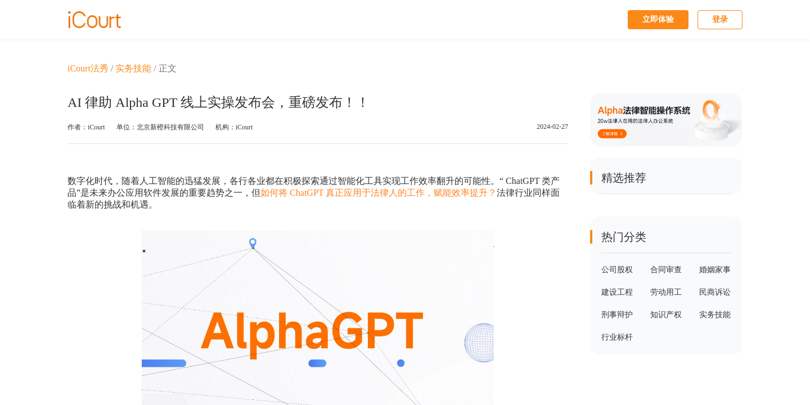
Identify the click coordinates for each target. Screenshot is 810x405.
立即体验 (658, 19)
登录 (720, 19)
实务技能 (133, 68)
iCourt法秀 (88, 68)
